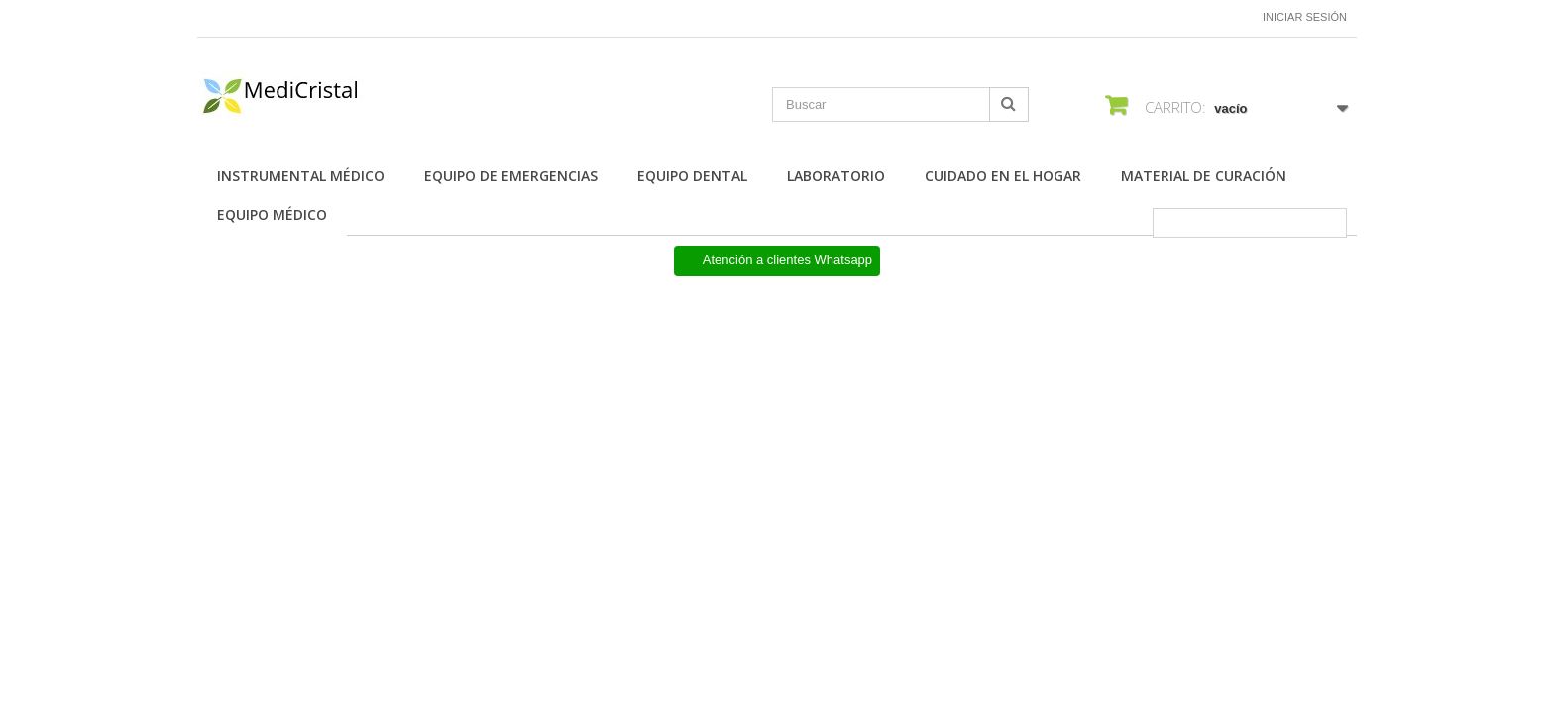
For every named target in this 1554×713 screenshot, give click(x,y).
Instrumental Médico (301, 175)
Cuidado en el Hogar (1003, 175)
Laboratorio (836, 175)
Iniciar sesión (1305, 17)
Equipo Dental (692, 175)
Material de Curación (1203, 175)
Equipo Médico (272, 214)
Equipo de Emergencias (511, 175)
